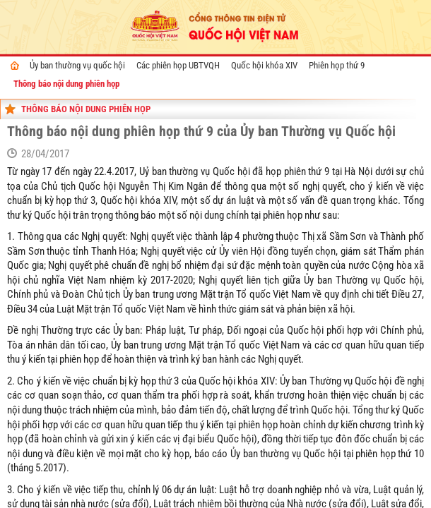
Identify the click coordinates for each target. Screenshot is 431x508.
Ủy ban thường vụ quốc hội (77, 65)
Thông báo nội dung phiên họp (66, 83)
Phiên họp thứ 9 (337, 65)
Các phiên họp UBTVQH (178, 65)
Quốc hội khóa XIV (264, 65)
